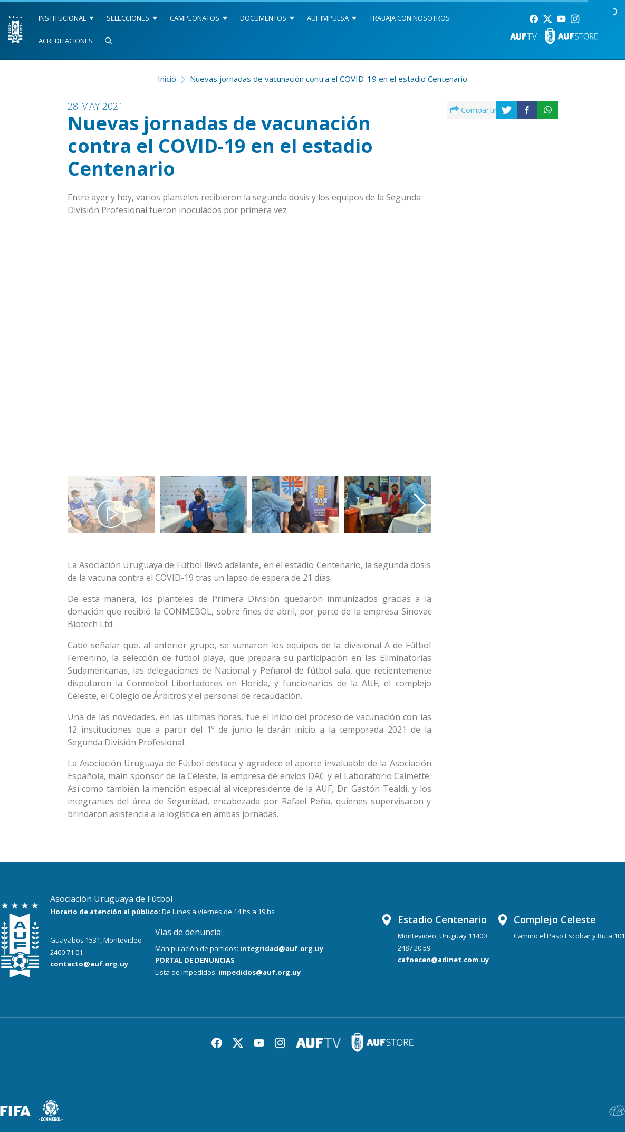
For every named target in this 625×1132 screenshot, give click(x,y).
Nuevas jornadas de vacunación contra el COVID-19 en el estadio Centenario (328, 78)
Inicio (167, 78)
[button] (405, 340)
